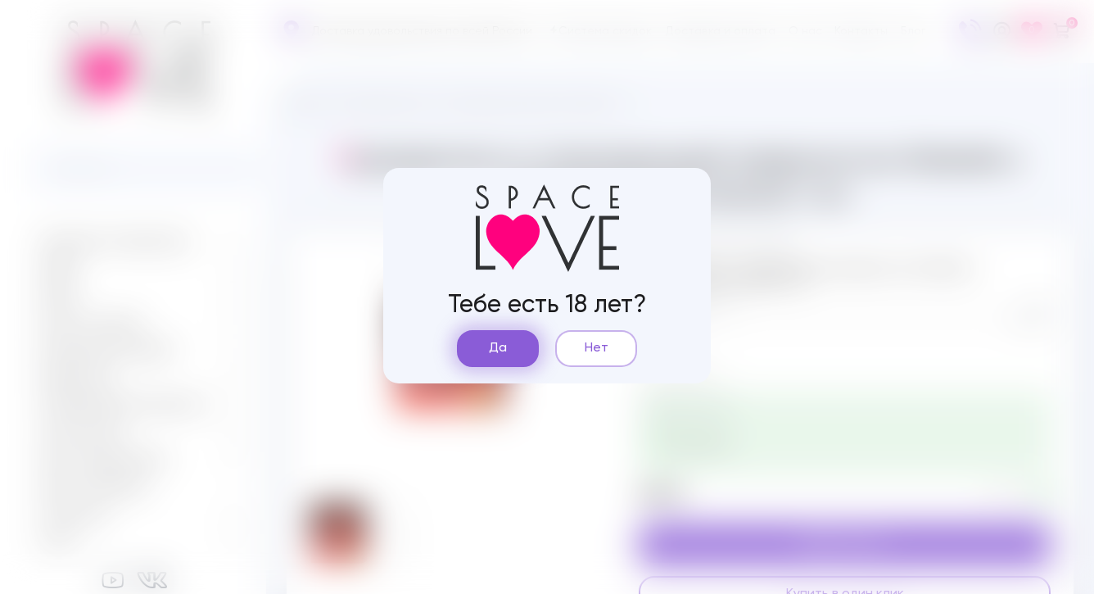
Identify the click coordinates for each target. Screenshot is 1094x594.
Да (498, 348)
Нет (596, 348)
